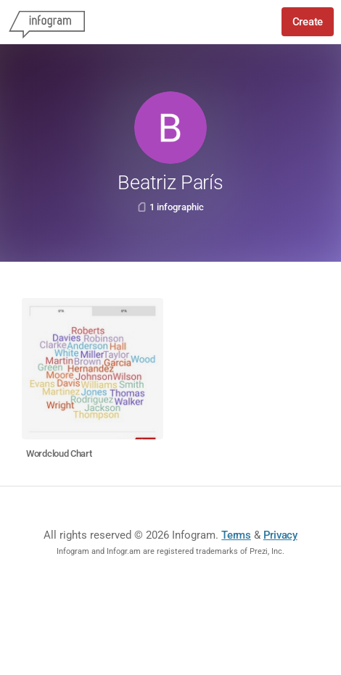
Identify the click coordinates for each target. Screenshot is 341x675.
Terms (236, 535)
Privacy (280, 535)
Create (307, 21)
